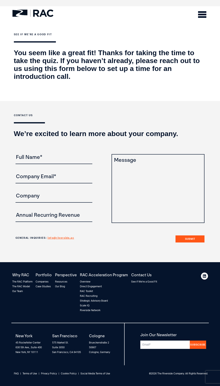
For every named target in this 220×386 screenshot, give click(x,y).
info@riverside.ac (61, 238)
